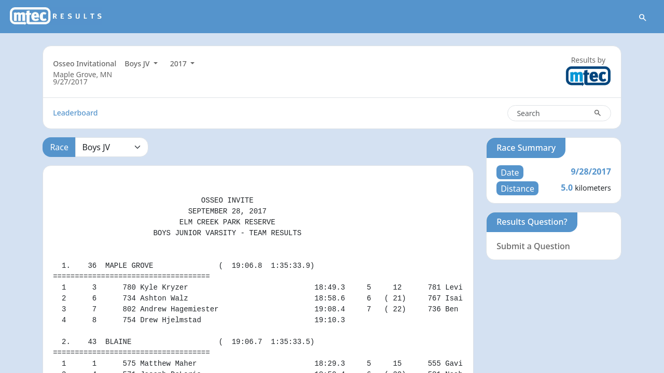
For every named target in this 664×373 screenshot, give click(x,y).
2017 (179, 63)
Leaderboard (75, 113)
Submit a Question (533, 246)
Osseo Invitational (84, 63)
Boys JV (138, 63)
